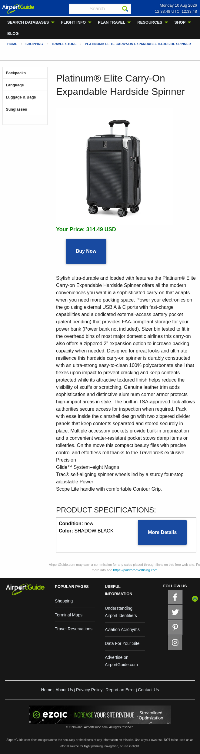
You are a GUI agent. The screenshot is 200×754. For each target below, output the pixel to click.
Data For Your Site (122, 643)
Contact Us (148, 689)
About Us (64, 689)
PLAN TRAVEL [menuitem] (111, 22)
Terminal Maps (68, 614)
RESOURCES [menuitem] (149, 22)
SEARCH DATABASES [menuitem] (28, 22)
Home (12, 44)
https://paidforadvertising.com (135, 570)
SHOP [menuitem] (180, 22)
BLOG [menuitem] (13, 33)
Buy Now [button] (86, 251)
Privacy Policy (89, 689)
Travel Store (64, 44)
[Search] (125, 9)
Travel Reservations (73, 628)
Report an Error (120, 689)
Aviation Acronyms (122, 629)
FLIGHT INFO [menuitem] (73, 22)
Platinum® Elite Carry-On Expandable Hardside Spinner (138, 44)
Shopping (34, 44)
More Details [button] (162, 532)
